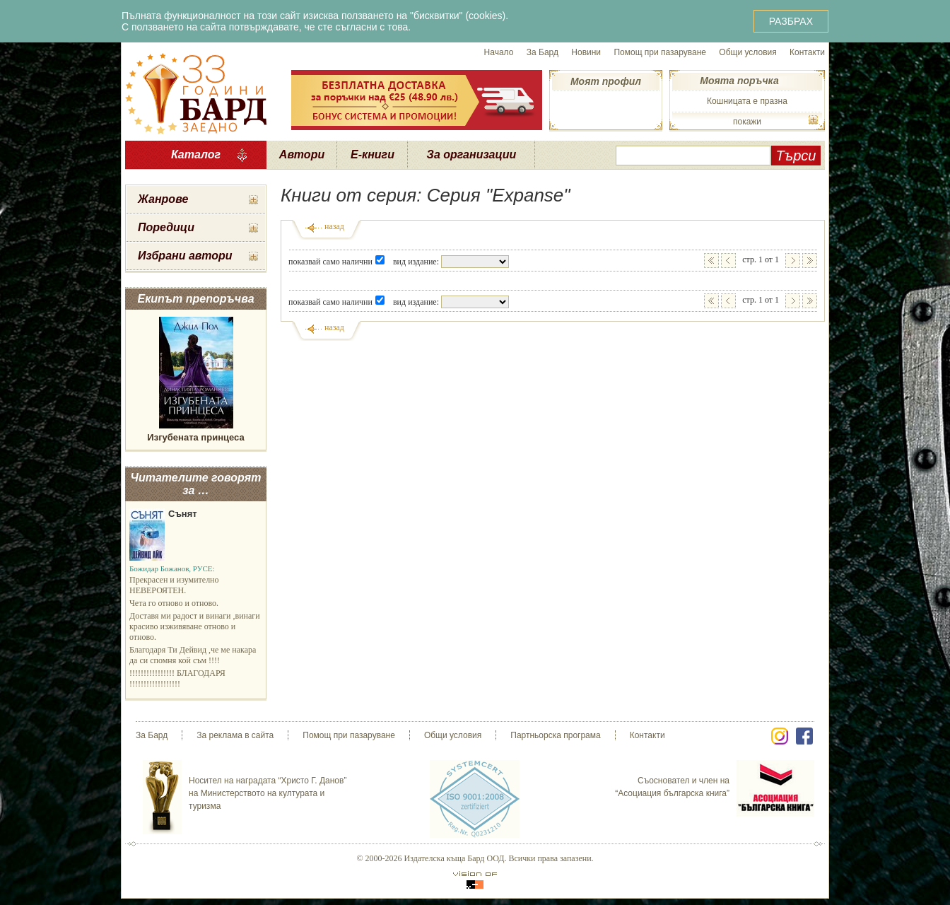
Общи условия (747, 52)
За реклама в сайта (235, 735)
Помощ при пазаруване (660, 52)
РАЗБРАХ (791, 21)
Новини (586, 52)
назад (334, 226)
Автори (301, 154)
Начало (499, 52)
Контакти (807, 52)
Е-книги (372, 154)
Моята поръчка (739, 80)
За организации (472, 154)
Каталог (196, 154)
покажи (747, 122)
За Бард (542, 52)
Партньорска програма (555, 735)
